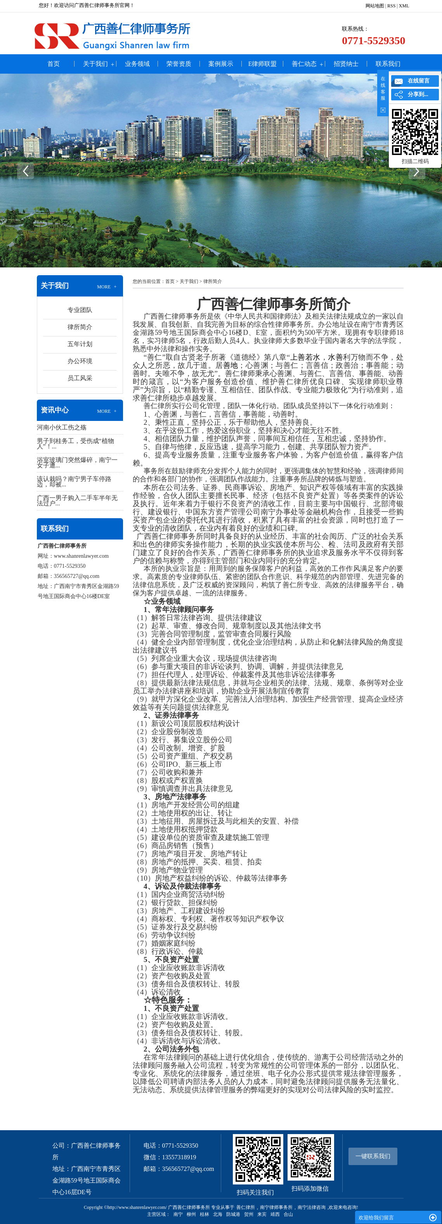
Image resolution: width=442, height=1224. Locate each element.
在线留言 (419, 81)
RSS (391, 6)
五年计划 (80, 344)
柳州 (191, 1214)
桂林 (204, 1214)
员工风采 (80, 378)
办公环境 (80, 361)
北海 (217, 1214)
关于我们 (95, 63)
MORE (107, 287)
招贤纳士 (346, 63)
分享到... (418, 94)
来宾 (262, 1214)
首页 (53, 63)
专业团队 (80, 310)
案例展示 (220, 63)
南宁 (178, 1214)
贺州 (248, 1214)
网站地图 (375, 6)
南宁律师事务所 (276, 1207)
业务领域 (137, 63)
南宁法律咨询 (312, 1207)
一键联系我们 (372, 1156)
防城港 (233, 1214)
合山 (288, 1214)
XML (404, 6)
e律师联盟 (262, 63)
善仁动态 (304, 63)
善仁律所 (245, 1207)
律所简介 (80, 327)
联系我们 (388, 63)
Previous (25, 170)
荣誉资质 (178, 63)
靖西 (275, 1214)
